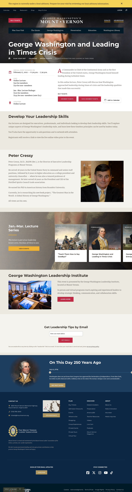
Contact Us (120, 489)
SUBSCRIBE (41, 472)
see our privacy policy (93, 346)
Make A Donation (111, 409)
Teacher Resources (93, 416)
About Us (108, 405)
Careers (66, 489)
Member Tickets (67, 99)
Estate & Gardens (92, 405)
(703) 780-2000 (14, 411)
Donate (107, 20)
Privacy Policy (110, 489)
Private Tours (73, 432)
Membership (119, 20)
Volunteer (108, 412)
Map (14, 10)
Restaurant (23, 10)
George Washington (55, 30)
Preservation (76, 30)
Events (71, 412)
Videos (89, 420)
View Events (24, 249)
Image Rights (99, 489)
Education (92, 30)
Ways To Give (42, 10)
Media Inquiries (110, 416)
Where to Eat (73, 416)
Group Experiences (75, 424)
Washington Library (112, 30)
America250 (91, 412)
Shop (32, 10)
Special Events (45, 58)
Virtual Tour (72, 436)
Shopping (72, 420)
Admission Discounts (76, 409)
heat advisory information (97, 3)
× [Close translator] (23, 489)
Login (119, 10)
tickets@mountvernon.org (18, 415)
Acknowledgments (76, 489)
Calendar (6, 10)
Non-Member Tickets (90, 99)
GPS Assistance (51, 415)
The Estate (35, 30)
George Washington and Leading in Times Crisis (74, 58)
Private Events (73, 428)
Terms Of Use (89, 489)
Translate (13, 490)
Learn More (65, 299)
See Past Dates (57, 385)
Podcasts (90, 428)
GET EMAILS (65, 340)
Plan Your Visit (18, 30)
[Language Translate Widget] (12, 489)
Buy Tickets (15, 20)
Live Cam (90, 424)
